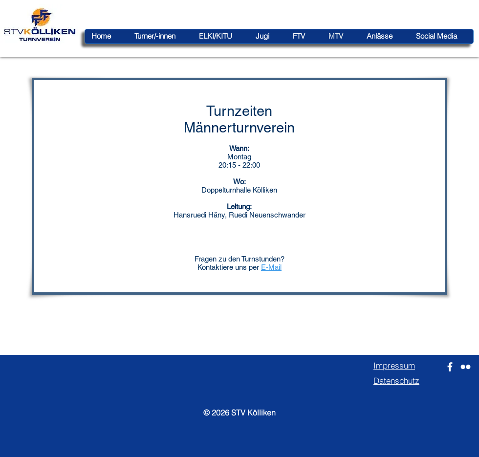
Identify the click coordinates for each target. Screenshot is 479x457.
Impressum (394, 365)
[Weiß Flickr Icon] (465, 367)
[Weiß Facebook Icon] (450, 367)
